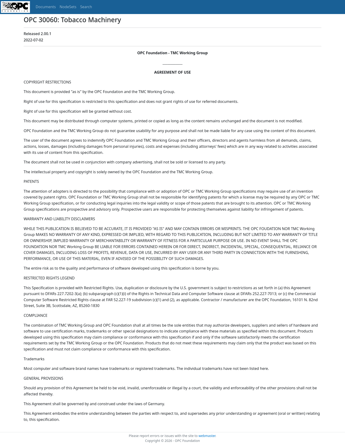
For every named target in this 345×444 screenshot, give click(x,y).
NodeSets (68, 6)
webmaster (206, 435)
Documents (46, 6)
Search (86, 6)
